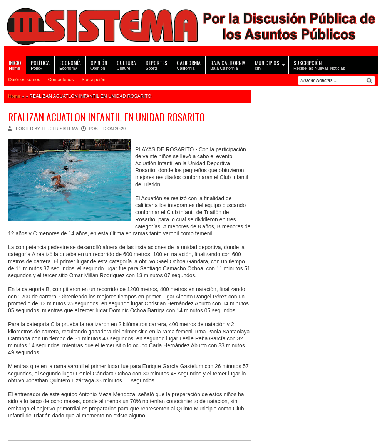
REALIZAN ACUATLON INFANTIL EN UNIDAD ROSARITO (106, 116)
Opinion (98, 64)
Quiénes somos (24, 79)
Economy (70, 64)
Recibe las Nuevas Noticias (319, 64)
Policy (40, 64)
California (189, 64)
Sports (156, 64)
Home (15, 64)
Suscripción (94, 79)
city (267, 64)
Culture (126, 64)
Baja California (227, 64)
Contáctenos (61, 79)
